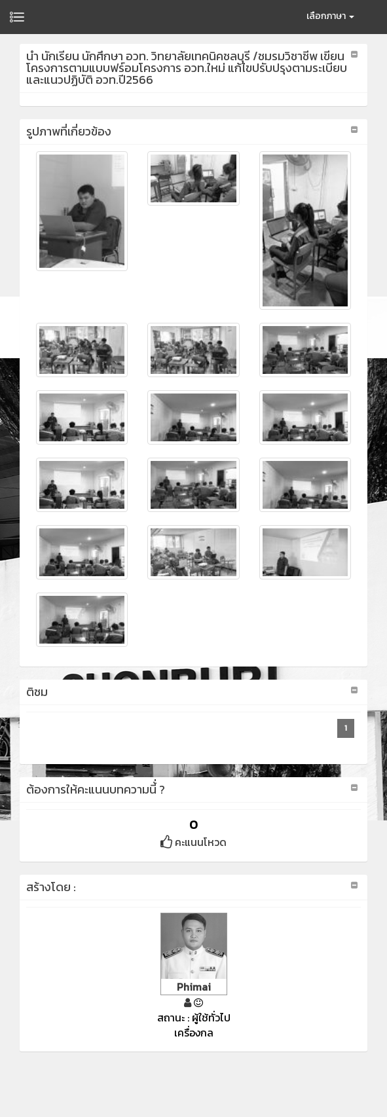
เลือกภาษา (330, 16)
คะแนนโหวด (193, 842)
